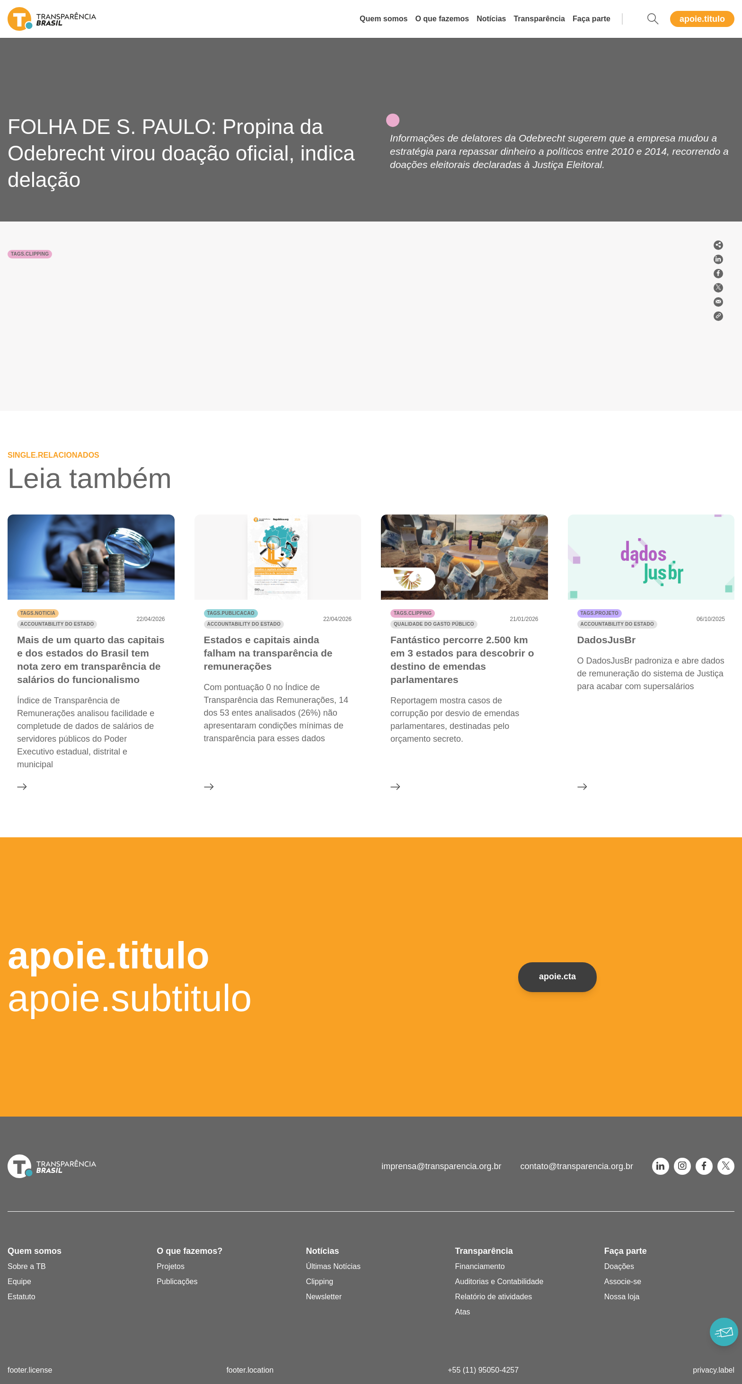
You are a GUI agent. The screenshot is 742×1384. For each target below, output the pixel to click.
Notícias (491, 19)
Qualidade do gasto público (434, 624)
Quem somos (383, 19)
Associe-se (622, 1282)
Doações (619, 1266)
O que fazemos (442, 19)
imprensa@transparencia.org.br (441, 1166)
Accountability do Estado (57, 624)
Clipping (319, 1282)
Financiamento (480, 1266)
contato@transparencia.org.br (577, 1166)
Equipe (19, 1282)
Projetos (171, 1266)
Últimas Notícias (333, 1266)
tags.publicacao (231, 613)
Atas (462, 1312)
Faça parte (591, 19)
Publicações (177, 1282)
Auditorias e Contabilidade (499, 1282)
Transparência (539, 19)
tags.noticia (37, 613)
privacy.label (713, 1370)
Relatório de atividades (493, 1297)
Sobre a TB (27, 1266)
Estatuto (21, 1297)
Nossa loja (622, 1297)
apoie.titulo (702, 19)
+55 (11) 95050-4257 (483, 1370)
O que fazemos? (189, 1251)
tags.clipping (30, 254)
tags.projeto (599, 613)
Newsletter (324, 1297)
